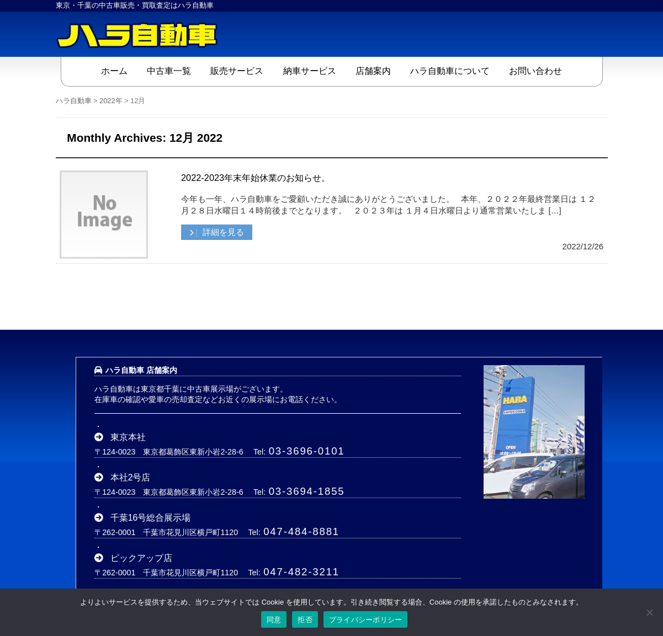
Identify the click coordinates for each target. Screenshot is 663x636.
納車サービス (309, 71)
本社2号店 (130, 477)
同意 (274, 620)
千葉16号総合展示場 (150, 517)
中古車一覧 (169, 71)
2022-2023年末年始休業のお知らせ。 (255, 178)
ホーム (114, 71)
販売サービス (236, 71)
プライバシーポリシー (365, 620)
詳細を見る (222, 232)
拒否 (305, 620)
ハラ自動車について (450, 71)
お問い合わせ (535, 71)
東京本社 (128, 437)
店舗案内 (373, 71)
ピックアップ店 (141, 558)
